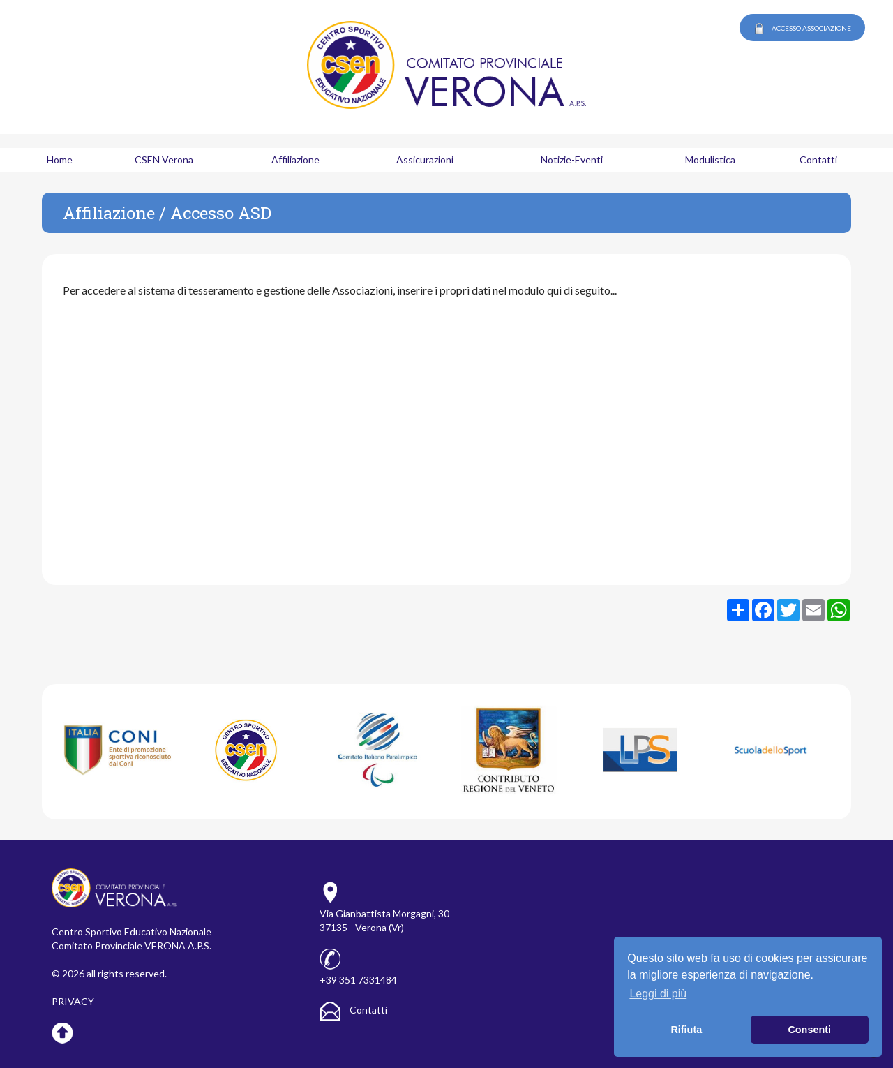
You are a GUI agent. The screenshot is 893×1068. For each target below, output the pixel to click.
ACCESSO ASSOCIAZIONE (802, 28)
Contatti (353, 1010)
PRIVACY (73, 1001)
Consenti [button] (809, 1029)
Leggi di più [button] (657, 994)
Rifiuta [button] (686, 1029)
